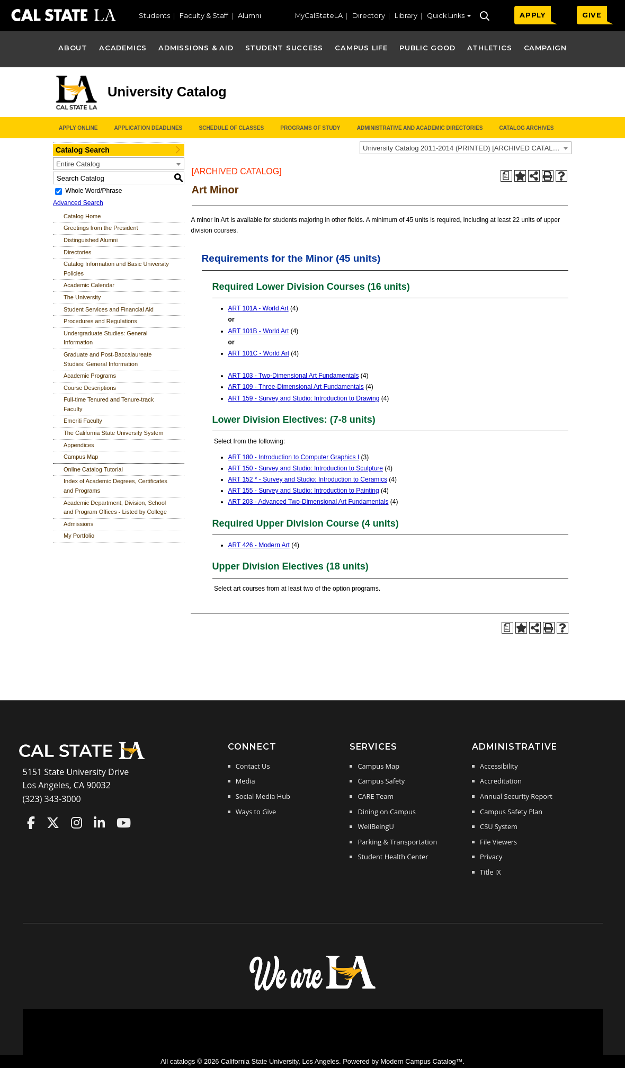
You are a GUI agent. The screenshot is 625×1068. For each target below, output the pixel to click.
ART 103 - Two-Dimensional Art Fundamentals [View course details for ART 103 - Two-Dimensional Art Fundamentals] (293, 375)
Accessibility (498, 766)
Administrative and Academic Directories (420, 128)
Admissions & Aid (195, 48)
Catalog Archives (526, 128)
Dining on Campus (386, 811)
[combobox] (466, 147)
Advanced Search (78, 203)
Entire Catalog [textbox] (78, 164)
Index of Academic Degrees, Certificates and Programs (115, 486)
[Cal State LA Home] (85, 758)
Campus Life (361, 48)
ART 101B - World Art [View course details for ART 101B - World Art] (258, 331)
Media (245, 781)
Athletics (489, 48)
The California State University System (113, 433)
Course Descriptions (90, 388)
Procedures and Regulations (100, 321)
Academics (123, 48)
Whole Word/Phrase (93, 190)
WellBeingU (376, 826)
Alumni (249, 16)
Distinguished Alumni (91, 240)
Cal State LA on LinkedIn (99, 822)
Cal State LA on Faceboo (31, 822)
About (72, 48)
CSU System (498, 826)
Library (406, 16)
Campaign (545, 48)
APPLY (533, 15)
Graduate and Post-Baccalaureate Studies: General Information (107, 359)
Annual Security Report (516, 796)
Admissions (78, 524)
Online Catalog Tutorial (93, 469)
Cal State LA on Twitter (53, 822)
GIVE (592, 15)
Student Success (284, 48)
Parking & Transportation (397, 842)
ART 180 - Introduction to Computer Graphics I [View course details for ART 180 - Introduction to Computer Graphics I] (294, 457)
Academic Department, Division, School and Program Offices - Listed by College (115, 507)
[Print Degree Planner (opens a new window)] (506, 176)
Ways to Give (256, 811)
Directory (368, 16)
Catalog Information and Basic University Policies (116, 269)
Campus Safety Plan (511, 811)
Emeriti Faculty (83, 420)
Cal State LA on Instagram (76, 822)
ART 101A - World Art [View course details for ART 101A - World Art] (258, 308)
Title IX (490, 872)
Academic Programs (90, 375)
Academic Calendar (89, 285)
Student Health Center (393, 856)
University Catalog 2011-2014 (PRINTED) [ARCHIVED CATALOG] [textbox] (464, 148)
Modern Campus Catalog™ (421, 1061)
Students (154, 16)
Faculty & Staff (204, 16)
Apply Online (78, 128)
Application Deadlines (148, 128)
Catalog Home (82, 216)
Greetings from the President (101, 228)
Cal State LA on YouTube (124, 822)
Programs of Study (310, 128)
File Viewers (498, 842)
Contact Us (253, 766)
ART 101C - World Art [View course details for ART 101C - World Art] (258, 353)
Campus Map (81, 456)
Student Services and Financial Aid (109, 309)
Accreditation (501, 781)
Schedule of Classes (231, 128)
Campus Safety (381, 781)
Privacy (491, 856)
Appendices (79, 445)
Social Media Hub (263, 796)
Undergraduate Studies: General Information (105, 338)
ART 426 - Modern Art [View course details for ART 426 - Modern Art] (259, 545)
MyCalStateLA (319, 16)
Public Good (427, 48)
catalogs (182, 1061)
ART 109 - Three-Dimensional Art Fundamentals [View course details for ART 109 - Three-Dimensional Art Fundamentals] (296, 386)
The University (82, 297)
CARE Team (376, 796)
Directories (78, 252)
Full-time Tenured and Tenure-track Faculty (109, 404)
